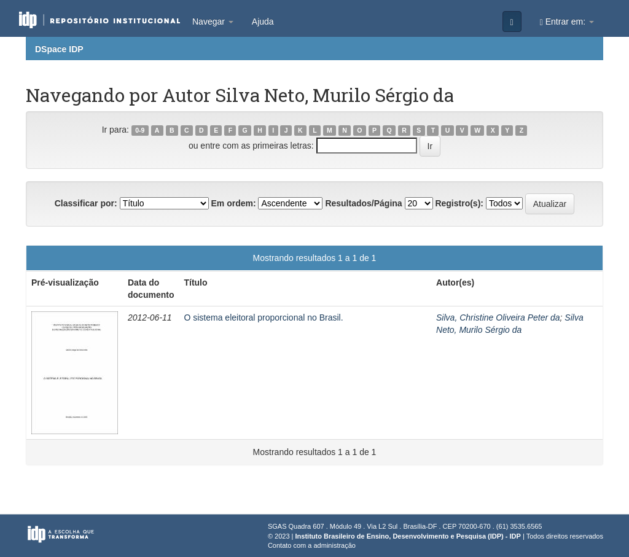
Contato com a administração (312, 545)
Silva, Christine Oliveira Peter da (498, 317)
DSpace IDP (59, 49)
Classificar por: (86, 203)
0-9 (139, 130)
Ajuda (263, 21)
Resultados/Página (363, 203)
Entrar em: (567, 22)
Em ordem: (233, 203)
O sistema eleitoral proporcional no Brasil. (263, 317)
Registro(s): (459, 203)
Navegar (212, 21)
